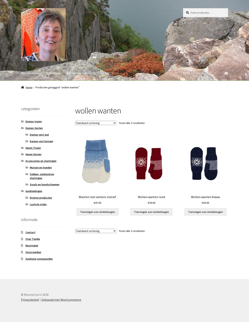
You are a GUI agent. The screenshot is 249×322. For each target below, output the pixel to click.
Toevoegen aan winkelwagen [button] (97, 212)
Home (29, 87)
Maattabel (53, 73)
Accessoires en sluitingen (40, 161)
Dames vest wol (39, 134)
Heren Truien (33, 148)
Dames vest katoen (41, 141)
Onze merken (33, 252)
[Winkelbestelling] (95, 123)
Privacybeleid (30, 300)
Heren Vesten (33, 154)
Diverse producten (41, 197)
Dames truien (33, 121)
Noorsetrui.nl (30, 73)
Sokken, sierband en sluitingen (42, 176)
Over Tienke (32, 239)
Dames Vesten (34, 128)
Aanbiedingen (33, 191)
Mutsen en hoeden (41, 167)
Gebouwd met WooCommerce (61, 300)
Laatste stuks (38, 204)
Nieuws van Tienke (79, 73)
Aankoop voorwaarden (39, 259)
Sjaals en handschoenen (44, 184)
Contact (103, 73)
